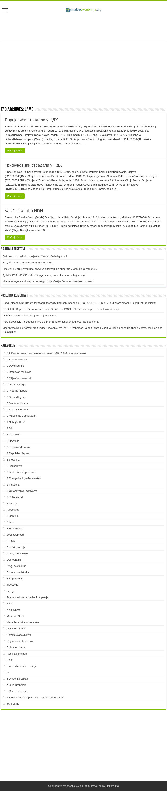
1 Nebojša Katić (16, 422)
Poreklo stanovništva (19, 634)
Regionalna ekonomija (20, 641)
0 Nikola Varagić (16, 384)
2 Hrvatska (13, 440)
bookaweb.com (15, 534)
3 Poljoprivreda (15, 497)
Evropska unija (15, 578)
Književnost (13, 609)
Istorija (10, 591)
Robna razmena (16, 647)
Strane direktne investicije (22, 666)
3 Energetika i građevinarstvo (24, 478)
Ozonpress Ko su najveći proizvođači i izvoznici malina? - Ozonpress (43, 327)
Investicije (12, 584)
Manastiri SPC (15, 616)
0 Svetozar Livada (17, 403)
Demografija (14, 559)
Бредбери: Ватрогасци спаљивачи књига (27, 262)
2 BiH (10, 428)
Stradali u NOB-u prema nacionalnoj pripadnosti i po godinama (62, 321)
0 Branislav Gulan (17, 359)
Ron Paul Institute (17, 653)
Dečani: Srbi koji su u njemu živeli (36, 315)
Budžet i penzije (16, 547)
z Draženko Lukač (17, 678)
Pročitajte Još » (14, 150)
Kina (9, 603)
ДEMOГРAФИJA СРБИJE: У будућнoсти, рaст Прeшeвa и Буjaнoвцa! (44, 275)
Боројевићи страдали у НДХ (31, 119)
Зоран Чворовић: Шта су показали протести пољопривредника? (42, 302)
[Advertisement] (83, 28)
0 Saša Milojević (16, 397)
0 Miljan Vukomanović (19, 378)
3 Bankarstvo (14, 465)
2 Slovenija (13, 459)
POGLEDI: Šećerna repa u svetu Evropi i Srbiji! (91, 309)
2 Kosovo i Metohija (18, 447)
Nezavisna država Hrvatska (23, 622)
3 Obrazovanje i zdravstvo (22, 490)
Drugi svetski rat (16, 566)
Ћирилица (13, 703)
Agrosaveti (13, 509)
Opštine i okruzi (16, 628)
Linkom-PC (112, 785)
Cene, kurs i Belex (17, 553)
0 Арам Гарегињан (18, 409)
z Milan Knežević (17, 691)
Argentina (12, 515)
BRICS (11, 540)
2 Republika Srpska (18, 453)
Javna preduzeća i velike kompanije (27, 597)
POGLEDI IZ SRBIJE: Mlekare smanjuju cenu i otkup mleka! (121, 302)
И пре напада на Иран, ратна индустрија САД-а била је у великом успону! (48, 281)
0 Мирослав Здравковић (21, 415)
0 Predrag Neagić (17, 390)
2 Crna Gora (14, 434)
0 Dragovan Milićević (19, 371)
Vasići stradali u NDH (24, 210)
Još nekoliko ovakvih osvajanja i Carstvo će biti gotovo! (35, 256)
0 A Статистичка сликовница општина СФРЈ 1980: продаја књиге (46, 353)
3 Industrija (13, 484)
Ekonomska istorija (18, 572)
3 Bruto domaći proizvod (21, 472)
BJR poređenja (15, 528)
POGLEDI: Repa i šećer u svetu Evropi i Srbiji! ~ (31, 309)
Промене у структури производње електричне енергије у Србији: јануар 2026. (50, 268)
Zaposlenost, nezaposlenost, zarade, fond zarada (35, 697)
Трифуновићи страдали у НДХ (33, 165)
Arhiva (10, 522)
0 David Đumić (15, 365)
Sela (9, 659)
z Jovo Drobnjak (16, 684)
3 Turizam (12, 503)
